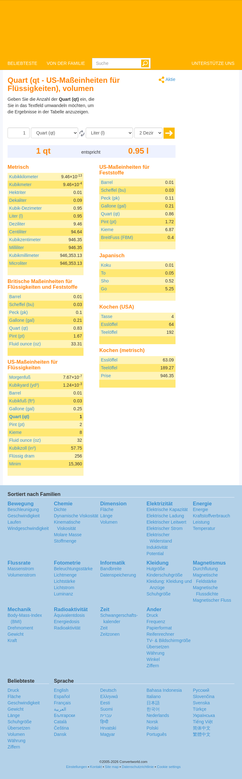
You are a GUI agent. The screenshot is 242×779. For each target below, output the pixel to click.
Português (157, 734)
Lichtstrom (64, 587)
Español (62, 696)
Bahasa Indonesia (164, 690)
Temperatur (204, 528)
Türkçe (199, 709)
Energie (200, 509)
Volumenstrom (22, 574)
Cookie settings (169, 767)
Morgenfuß (20, 377)
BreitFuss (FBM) (117, 237)
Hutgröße (156, 568)
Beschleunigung (23, 509)
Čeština (61, 728)
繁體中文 (201, 734)
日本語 (153, 702)
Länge (106, 515)
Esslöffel (109, 324)
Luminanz (63, 593)
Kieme (15, 432)
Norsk (152, 721)
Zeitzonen (109, 634)
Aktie (166, 80)
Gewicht (16, 634)
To (103, 273)
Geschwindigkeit (24, 515)
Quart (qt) (18, 328)
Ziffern (153, 665)
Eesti (105, 702)
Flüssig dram (21, 455)
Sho (105, 280)
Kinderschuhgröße (164, 574)
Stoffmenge (65, 540)
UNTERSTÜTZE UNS (213, 63)
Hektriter (17, 192)
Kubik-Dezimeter (25, 208)
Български (64, 715)
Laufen (14, 522)
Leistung (201, 522)
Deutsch (108, 690)
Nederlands (158, 715)
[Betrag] (19, 133)
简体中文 (201, 728)
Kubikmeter (20, 184)
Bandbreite (111, 568)
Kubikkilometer (23, 176)
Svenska (201, 702)
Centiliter (17, 231)
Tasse (106, 316)
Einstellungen (76, 767)
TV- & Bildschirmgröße (169, 640)
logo (121, 28)
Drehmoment (20, 627)
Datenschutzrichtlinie (138, 767)
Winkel (153, 659)
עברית (106, 715)
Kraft (12, 640)
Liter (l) (16, 216)
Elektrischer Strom (164, 528)
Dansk (60, 734)
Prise (106, 375)
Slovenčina (204, 696)
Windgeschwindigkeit (28, 528)
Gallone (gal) (21, 320)
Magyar (107, 734)
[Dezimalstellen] (148, 133)
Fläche (106, 509)
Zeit (103, 627)
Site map (111, 767)
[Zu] (109, 133)
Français (62, 702)
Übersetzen (158, 646)
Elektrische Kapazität (167, 509)
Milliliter (16, 247)
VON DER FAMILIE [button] (66, 63)
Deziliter (17, 223)
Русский (201, 690)
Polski (152, 728)
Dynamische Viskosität (76, 515)
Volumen (108, 522)
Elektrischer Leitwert (166, 522)
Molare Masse (68, 534)
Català (60, 721)
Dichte (60, 509)
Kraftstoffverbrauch (211, 515)
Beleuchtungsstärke (73, 568)
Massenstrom (21, 568)
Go (104, 288)
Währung (155, 653)
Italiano (154, 696)
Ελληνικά (109, 696)
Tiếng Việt (203, 721)
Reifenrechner (160, 634)
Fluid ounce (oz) (25, 343)
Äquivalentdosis (69, 615)
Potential (155, 553)
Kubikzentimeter (25, 239)
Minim (15, 463)
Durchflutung (205, 568)
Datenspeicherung (118, 574)
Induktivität (157, 547)
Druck (152, 615)
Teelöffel (109, 332)
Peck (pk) (18, 312)
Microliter (18, 263)
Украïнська (204, 715)
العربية (60, 709)
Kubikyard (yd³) (24, 385)
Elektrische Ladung (165, 515)
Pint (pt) (17, 335)
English (61, 690)
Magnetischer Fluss (212, 600)
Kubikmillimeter (24, 255)
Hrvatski (108, 728)
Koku (106, 265)
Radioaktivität (67, 627)
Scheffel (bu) (21, 304)
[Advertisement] (136, 112)
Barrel (15, 296)
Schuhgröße (158, 593)
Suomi (106, 709)
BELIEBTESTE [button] (22, 63)
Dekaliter (17, 200)
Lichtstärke (64, 581)
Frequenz (156, 621)
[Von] (54, 133)
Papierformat (159, 627)
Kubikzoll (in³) (22, 448)
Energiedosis (66, 621)
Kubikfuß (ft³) (22, 400)
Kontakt (96, 767)
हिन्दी (104, 721)
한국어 (153, 709)
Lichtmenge (65, 574)
